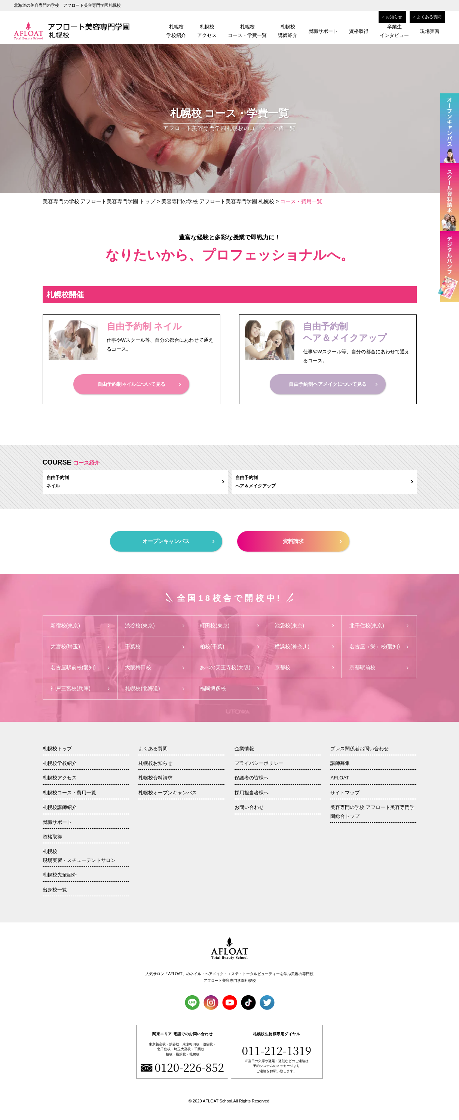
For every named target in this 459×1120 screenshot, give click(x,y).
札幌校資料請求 (155, 778)
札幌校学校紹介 (176, 31)
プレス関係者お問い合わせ (359, 748)
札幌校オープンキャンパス (167, 792)
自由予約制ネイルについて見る (139, 384)
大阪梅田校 (154, 667)
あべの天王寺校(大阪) (229, 667)
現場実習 (430, 31)
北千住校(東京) (379, 626)
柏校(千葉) (229, 646)
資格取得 (358, 31)
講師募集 (340, 763)
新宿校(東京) (80, 626)
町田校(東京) (229, 626)
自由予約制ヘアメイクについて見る (333, 384)
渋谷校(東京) (154, 626)
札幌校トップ (57, 748)
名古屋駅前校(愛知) (80, 667)
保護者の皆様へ (252, 778)
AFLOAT (339, 778)
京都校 (304, 667)
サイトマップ (344, 792)
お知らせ (392, 17)
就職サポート (323, 31)
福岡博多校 (229, 688)
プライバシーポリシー (259, 763)
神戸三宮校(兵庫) (80, 688)
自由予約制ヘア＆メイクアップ (324, 481)
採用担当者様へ (252, 792)
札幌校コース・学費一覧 (247, 31)
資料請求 (312, 541)
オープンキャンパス (178, 541)
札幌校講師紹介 (287, 31)
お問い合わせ (249, 807)
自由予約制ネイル (135, 481)
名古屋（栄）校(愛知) (379, 646)
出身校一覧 (55, 890)
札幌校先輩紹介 (60, 875)
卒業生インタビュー (394, 31)
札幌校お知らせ (155, 763)
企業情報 (244, 748)
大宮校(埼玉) (80, 646)
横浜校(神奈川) (304, 646)
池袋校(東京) (304, 626)
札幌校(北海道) (154, 688)
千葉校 (154, 646)
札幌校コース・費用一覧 (69, 792)
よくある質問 (427, 17)
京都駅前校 (379, 667)
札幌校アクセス (207, 31)
